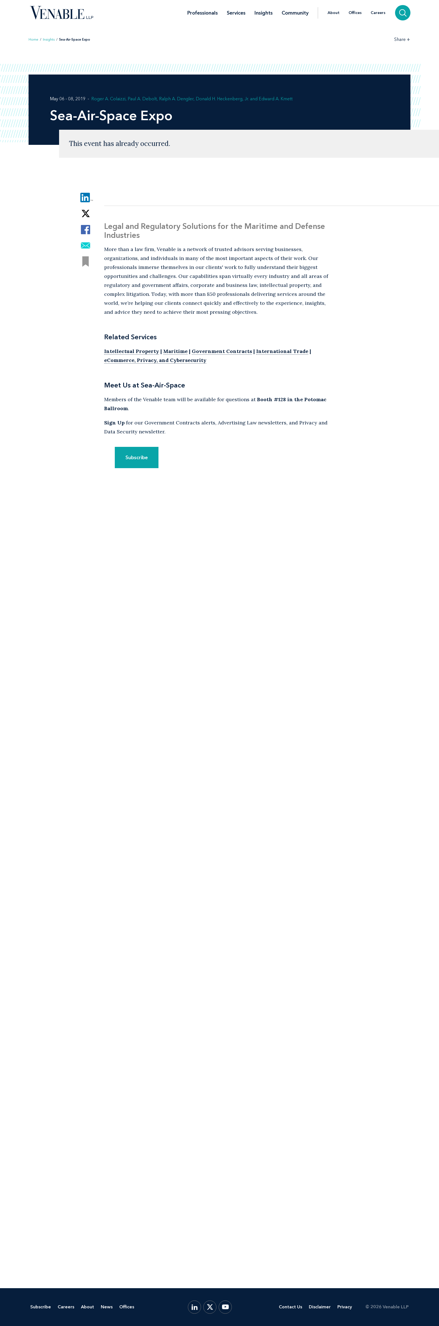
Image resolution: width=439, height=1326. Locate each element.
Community (295, 12)
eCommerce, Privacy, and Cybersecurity (155, 360)
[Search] (402, 12)
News (107, 1306)
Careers (378, 13)
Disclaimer (320, 1306)
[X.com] (209, 1307)
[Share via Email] (86, 246)
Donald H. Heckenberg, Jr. (222, 98)
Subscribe (136, 457)
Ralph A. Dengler (176, 98)
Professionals (202, 12)
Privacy (344, 1306)
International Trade (282, 351)
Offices (355, 13)
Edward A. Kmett (276, 98)
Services (236, 12)
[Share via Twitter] (86, 214)
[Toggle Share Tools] (402, 39)
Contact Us (290, 1306)
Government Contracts (222, 351)
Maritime (175, 351)
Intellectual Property (131, 351)
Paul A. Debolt (142, 98)
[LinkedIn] (194, 1307)
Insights (263, 12)
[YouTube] (225, 1307)
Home (33, 39)
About (334, 13)
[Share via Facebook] (86, 230)
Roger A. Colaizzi (108, 98)
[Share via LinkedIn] (86, 198)
